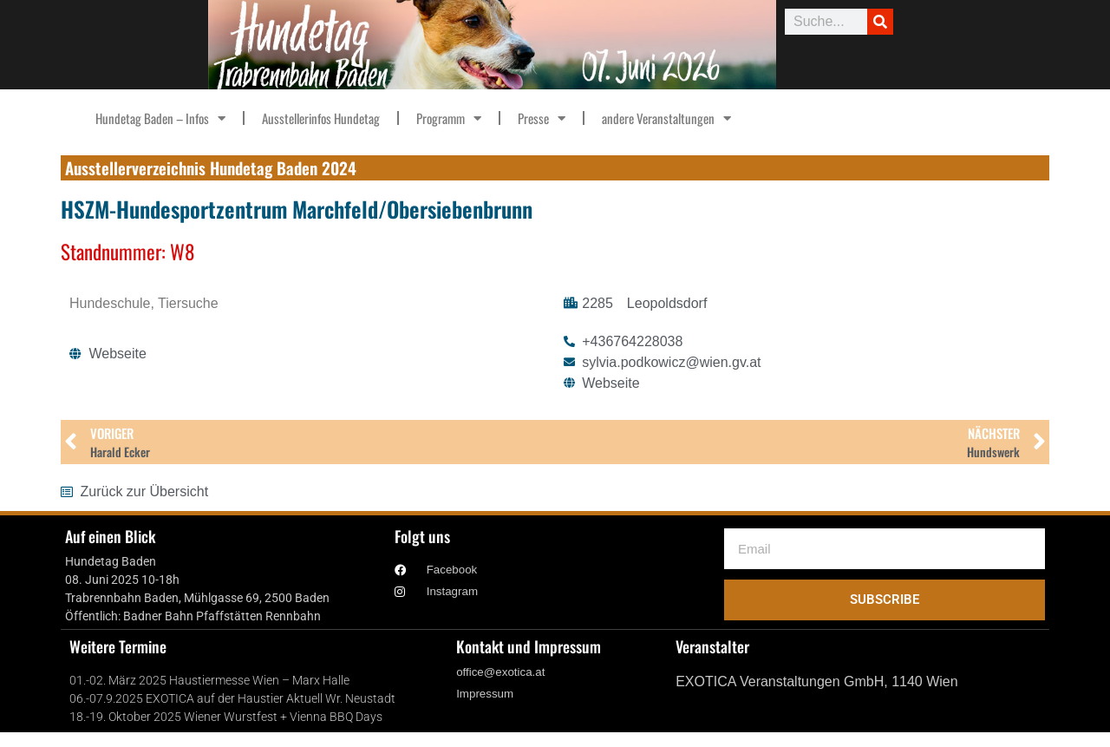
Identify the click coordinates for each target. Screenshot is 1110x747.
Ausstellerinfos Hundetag (321, 118)
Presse (541, 118)
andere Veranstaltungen (666, 118)
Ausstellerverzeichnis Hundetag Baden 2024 (210, 167)
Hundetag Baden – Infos (160, 118)
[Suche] (880, 22)
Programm (448, 118)
